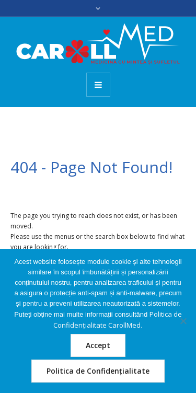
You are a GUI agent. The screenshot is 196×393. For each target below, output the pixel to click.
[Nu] (183, 321)
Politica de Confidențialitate (98, 371)
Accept (98, 345)
